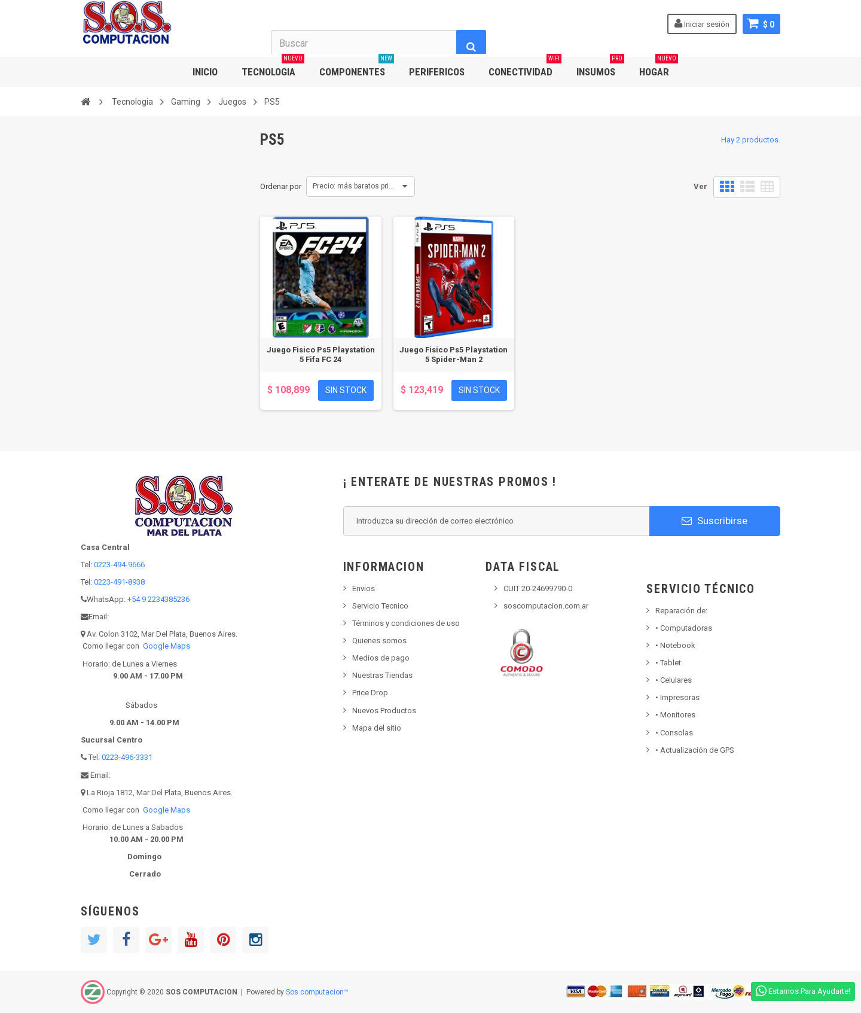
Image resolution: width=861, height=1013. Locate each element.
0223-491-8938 (119, 581)
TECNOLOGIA (273, 67)
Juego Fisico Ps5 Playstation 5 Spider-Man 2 (453, 354)
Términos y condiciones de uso (406, 623)
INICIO (205, 72)
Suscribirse (714, 521)
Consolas (674, 732)
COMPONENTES (356, 67)
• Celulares (673, 680)
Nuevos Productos (384, 710)
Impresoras (677, 697)
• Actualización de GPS (694, 750)
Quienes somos (379, 640)
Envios (363, 588)
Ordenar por (280, 186)
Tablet (668, 662)
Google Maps (166, 645)
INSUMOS (600, 67)
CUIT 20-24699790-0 (537, 588)
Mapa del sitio (376, 727)
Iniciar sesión (701, 23)
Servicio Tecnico (380, 605)
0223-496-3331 (127, 757)
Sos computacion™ (317, 992)
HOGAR (658, 67)
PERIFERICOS (437, 72)
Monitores (675, 714)
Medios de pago (381, 657)
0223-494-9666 (119, 564)
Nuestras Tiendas (382, 675)
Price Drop (370, 692)
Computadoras (683, 627)
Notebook (675, 645)
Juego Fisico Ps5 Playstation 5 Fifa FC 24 (321, 354)
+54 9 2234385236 (158, 599)
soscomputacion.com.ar (545, 605)
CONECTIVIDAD (524, 67)
